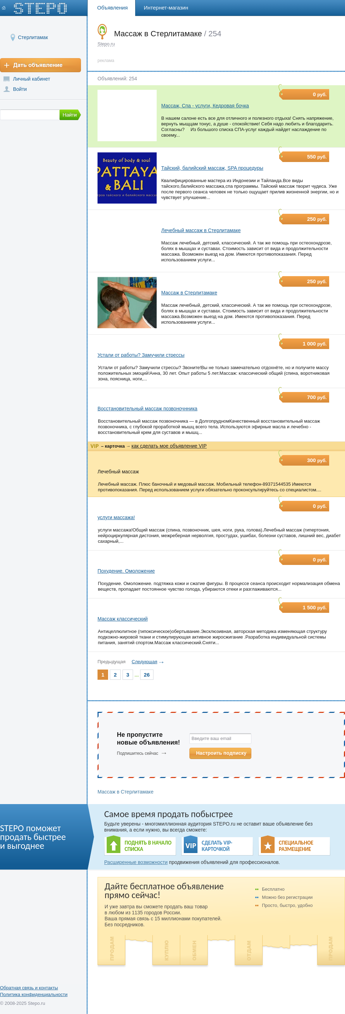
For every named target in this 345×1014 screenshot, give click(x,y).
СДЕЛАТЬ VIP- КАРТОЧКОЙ (217, 846)
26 (147, 675)
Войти (20, 89)
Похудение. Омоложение (126, 571)
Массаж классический (123, 619)
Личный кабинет (31, 79)
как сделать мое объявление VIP (169, 446)
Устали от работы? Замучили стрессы (141, 355)
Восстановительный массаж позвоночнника (147, 408)
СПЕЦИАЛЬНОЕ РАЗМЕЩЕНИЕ (296, 846)
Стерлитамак (33, 37)
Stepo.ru (106, 43)
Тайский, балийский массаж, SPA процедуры (212, 168)
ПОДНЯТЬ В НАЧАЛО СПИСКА (148, 846)
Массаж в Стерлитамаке (189, 293)
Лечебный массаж (118, 471)
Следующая (144, 661)
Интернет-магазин (166, 8)
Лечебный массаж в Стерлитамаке (201, 230)
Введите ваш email (211, 738)
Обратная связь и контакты (29, 987)
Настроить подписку (221, 753)
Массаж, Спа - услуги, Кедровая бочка (205, 105)
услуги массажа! (116, 517)
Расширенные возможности (136, 862)
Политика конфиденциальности (34, 994)
